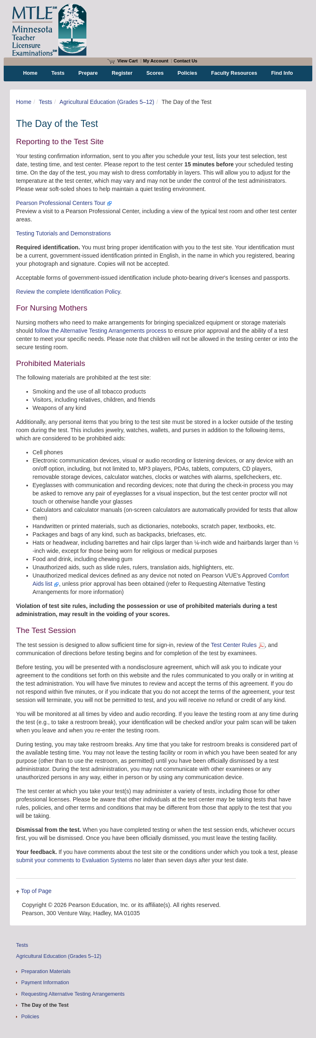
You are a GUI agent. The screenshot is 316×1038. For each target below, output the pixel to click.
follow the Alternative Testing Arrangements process (100, 330)
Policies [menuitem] (188, 73)
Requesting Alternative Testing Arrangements (73, 994)
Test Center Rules (238, 645)
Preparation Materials (46, 971)
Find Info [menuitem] (282, 73)
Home (23, 102)
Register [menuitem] (122, 73)
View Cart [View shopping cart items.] (122, 60)
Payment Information (45, 982)
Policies (30, 1017)
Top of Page (36, 891)
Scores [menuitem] (155, 73)
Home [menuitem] (30, 73)
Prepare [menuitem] (88, 73)
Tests (45, 102)
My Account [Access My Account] (155, 60)
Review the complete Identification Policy (68, 291)
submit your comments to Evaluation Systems (74, 860)
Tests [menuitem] (58, 73)
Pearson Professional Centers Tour (64, 203)
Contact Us (186, 60)
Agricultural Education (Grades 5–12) (107, 102)
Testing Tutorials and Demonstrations (63, 233)
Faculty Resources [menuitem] (234, 73)
